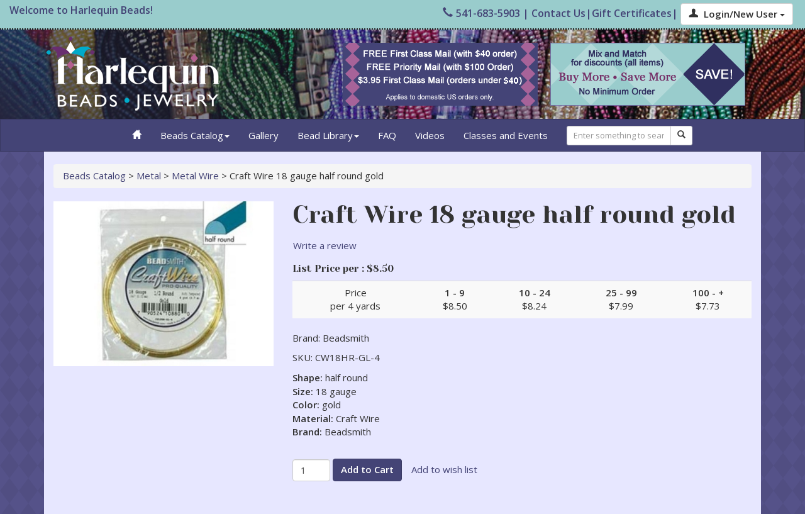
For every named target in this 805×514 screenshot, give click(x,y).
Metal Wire (195, 175)
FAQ (387, 135)
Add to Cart (367, 469)
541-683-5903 (481, 13)
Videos (430, 135)
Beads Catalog (195, 135)
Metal (148, 175)
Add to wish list (444, 469)
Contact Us (558, 13)
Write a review (325, 245)
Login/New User (737, 14)
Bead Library (328, 135)
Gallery (263, 135)
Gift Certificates (632, 13)
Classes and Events (506, 135)
